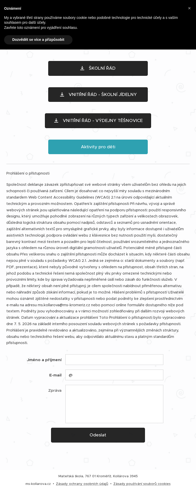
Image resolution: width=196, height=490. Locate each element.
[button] (189, 8)
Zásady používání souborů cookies (141, 484)
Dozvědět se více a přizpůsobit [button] (38, 40)
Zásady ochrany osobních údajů (82, 484)
